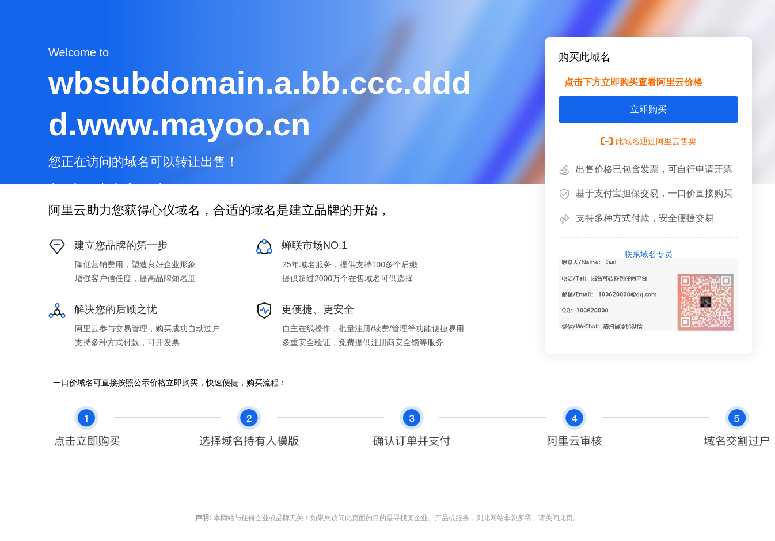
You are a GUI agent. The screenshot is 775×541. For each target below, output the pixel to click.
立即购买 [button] (648, 109)
